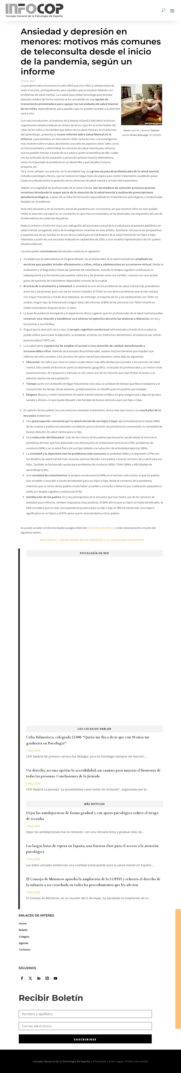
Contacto (24, 949)
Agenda (23, 943)
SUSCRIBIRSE (85, 1039)
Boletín (23, 930)
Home (23, 923)
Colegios (24, 936)
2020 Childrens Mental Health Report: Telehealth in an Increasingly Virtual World (92, 540)
